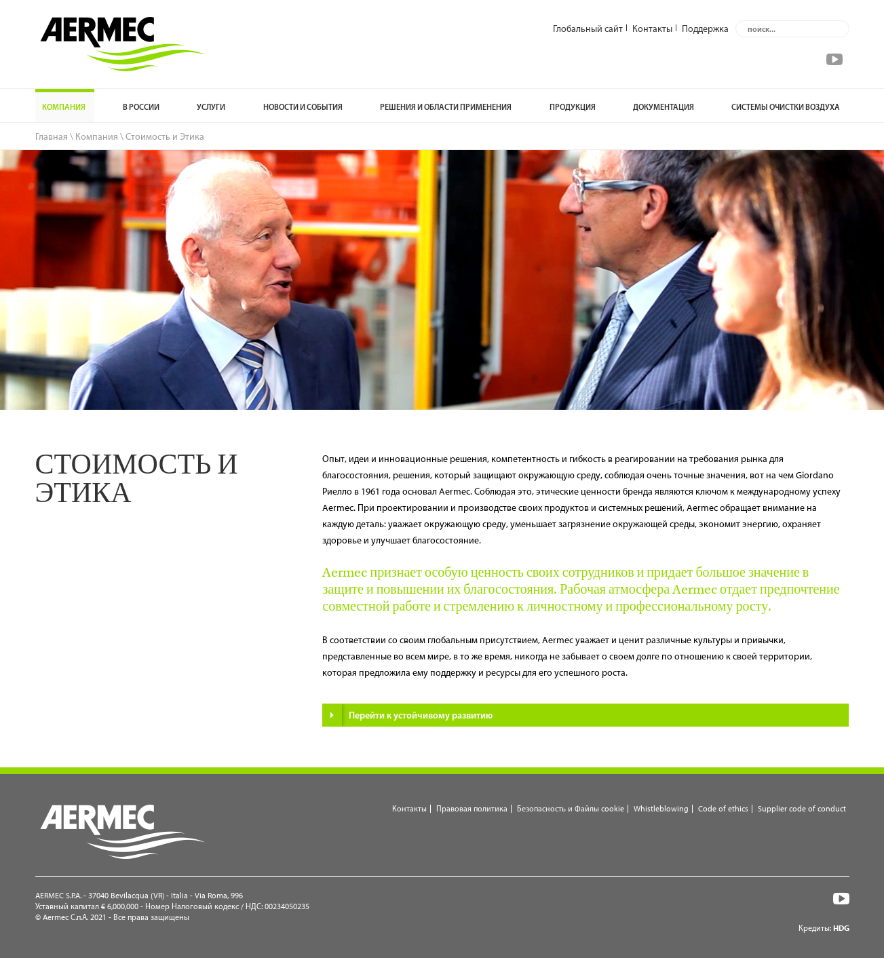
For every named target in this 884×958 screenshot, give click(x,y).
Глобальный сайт (588, 27)
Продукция (573, 107)
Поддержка (705, 27)
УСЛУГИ (211, 107)
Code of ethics (723, 808)
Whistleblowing (661, 808)
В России (141, 107)
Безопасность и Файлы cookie (570, 808)
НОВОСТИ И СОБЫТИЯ (303, 107)
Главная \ (54, 136)
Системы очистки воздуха (785, 107)
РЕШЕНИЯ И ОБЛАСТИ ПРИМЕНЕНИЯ (446, 107)
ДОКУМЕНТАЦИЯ (663, 107)
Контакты (652, 27)
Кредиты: (824, 928)
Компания (63, 107)
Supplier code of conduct (802, 808)
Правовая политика (471, 808)
